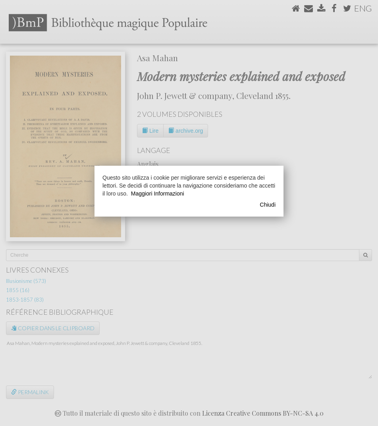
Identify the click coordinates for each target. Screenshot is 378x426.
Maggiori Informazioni (157, 193)
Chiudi (268, 204)
